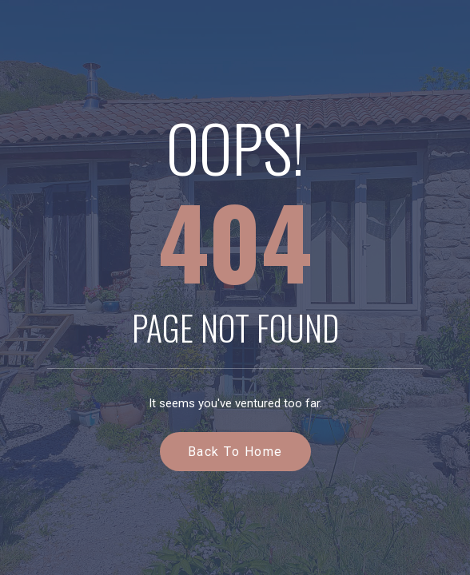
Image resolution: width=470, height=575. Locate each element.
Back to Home (235, 451)
